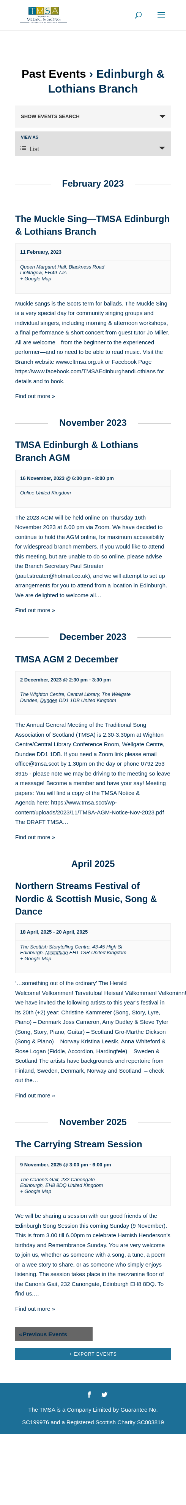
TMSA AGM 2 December (66, 659)
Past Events (54, 73)
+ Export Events (93, 1354)
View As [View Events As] (29, 137)
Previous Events (43, 1334)
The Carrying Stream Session (78, 1144)
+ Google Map (35, 278)
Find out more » (35, 396)
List (29, 148)
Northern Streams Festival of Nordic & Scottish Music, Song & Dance (86, 898)
